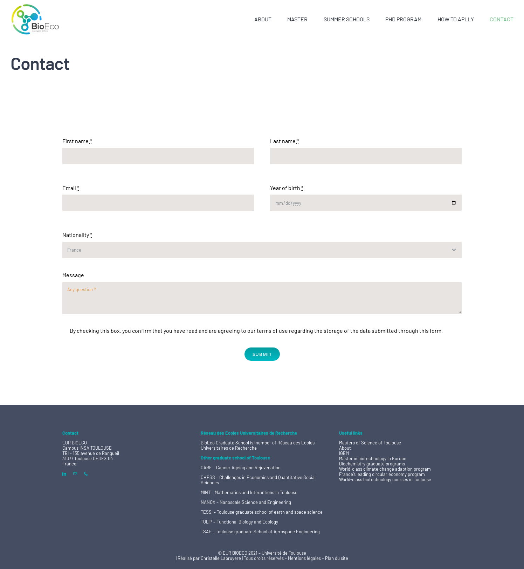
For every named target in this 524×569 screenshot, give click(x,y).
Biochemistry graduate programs (372, 463)
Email (70, 187)
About (345, 448)
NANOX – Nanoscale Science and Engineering (246, 502)
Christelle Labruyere (221, 558)
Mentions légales (305, 558)
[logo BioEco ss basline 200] (35, 6)
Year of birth (286, 187)
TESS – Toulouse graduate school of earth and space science (262, 512)
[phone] (86, 474)
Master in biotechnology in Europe (372, 458)
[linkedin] (64, 474)
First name (77, 141)
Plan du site (336, 558)
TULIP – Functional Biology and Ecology (239, 522)
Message (73, 275)
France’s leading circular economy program (382, 474)
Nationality (77, 234)
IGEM (344, 453)
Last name (284, 141)
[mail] (75, 474)
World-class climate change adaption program (385, 469)
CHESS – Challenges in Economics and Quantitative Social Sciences (258, 480)
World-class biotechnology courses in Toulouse (385, 479)
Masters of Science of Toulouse (370, 442)
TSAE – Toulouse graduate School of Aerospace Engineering (260, 531)
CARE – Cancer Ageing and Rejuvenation (241, 467)
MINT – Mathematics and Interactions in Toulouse (249, 492)
